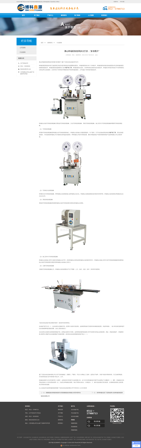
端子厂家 (72, 437)
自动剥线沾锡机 (81, 439)
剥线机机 (57, 437)
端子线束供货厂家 (91, 439)
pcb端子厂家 (72, 439)
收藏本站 (116, 1)
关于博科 (60, 413)
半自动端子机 (75, 413)
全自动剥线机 (80, 437)
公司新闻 (22, 47)
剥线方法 (40, 439)
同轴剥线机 (74, 430)
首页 (23, 15)
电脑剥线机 (74, 423)
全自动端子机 (75, 409)
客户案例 (77, 15)
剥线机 (109, 437)
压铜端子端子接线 (62, 439)
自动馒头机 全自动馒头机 (39, 437)
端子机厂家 (113, 132)
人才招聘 (91, 15)
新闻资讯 (64, 15)
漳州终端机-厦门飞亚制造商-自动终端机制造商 (110, 392)
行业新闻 (22, 52)
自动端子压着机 (116, 437)
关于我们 (37, 15)
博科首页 (60, 409)
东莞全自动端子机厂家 (99, 437)
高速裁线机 (74, 426)
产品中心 (50, 15)
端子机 (23, 1)
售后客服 (97, 425)
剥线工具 (53, 439)
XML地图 (122, 1)
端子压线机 (50, 437)
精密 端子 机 (88, 437)
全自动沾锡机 (75, 416)
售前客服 (97, 421)
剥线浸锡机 (47, 439)
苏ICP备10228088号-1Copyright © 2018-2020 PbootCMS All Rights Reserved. (70, 442)
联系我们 (104, 15)
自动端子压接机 (106, 439)
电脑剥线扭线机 (65, 437)
